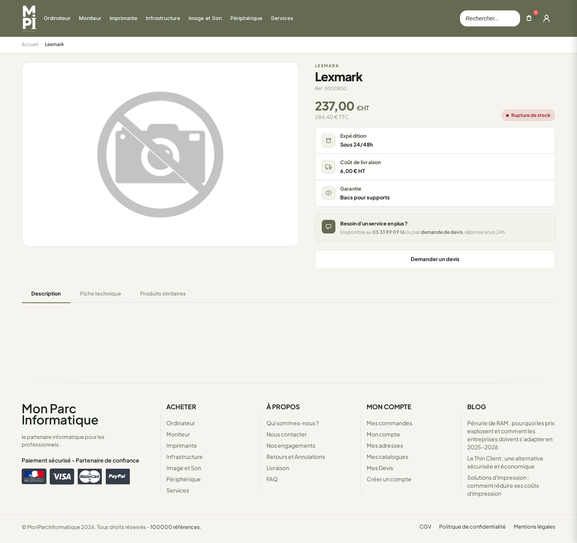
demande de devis (442, 232)
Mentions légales (534, 526)
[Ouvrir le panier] (529, 18)
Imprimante (181, 445)
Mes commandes (389, 422)
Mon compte (383, 434)
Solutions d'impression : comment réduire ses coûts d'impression (503, 485)
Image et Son (183, 467)
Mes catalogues (387, 456)
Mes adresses (385, 445)
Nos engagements (290, 445)
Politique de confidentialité (472, 526)
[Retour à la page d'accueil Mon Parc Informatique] (29, 18)
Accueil (30, 44)
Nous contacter (286, 434)
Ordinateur (180, 422)
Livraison (277, 467)
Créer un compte (389, 479)
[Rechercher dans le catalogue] (490, 18)
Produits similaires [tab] (163, 293)
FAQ (272, 479)
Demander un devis (435, 259)
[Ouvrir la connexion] (546, 18)
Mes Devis (380, 467)
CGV (425, 526)
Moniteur (178, 434)
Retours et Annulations (295, 456)
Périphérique (183, 479)
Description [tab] (46, 293)
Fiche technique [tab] (100, 293)
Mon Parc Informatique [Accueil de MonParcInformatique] (60, 413)
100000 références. (176, 527)
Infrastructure (184, 456)
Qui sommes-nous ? (292, 422)
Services (177, 490)
